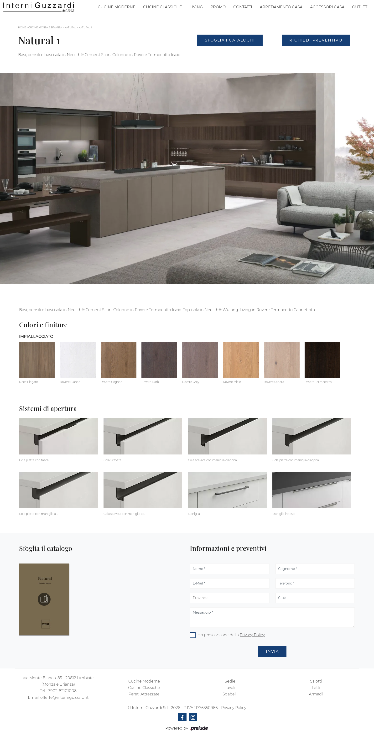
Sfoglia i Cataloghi (230, 40)
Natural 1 (85, 27)
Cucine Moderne (116, 7)
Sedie (230, 681)
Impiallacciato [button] (36, 336)
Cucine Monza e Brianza (45, 27)
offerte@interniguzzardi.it (64, 697)
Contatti (242, 7)
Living (196, 7)
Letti (316, 687)
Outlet (359, 7)
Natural (70, 27)
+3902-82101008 (61, 691)
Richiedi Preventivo (315, 40)
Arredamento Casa (281, 7)
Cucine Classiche (162, 7)
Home (22, 27)
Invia (272, 651)
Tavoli (230, 687)
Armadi (316, 694)
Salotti (316, 681)
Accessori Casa (327, 7)
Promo (218, 7)
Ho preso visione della (231, 635)
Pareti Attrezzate (144, 694)
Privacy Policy (252, 635)
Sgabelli (230, 694)
